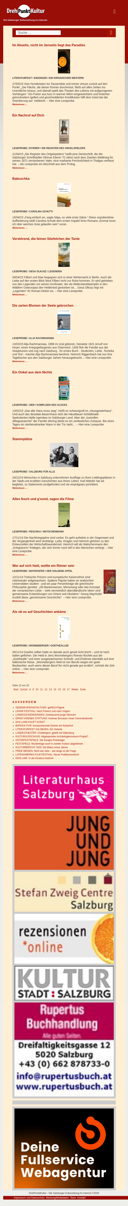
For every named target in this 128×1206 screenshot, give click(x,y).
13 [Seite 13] (50, 689)
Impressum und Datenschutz (29, 1197)
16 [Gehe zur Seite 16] (63, 689)
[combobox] (38, 32)
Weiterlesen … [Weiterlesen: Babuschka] (20, 228)
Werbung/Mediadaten (57, 1197)
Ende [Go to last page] (83, 689)
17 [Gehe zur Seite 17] (68, 689)
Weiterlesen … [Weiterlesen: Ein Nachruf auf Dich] (20, 168)
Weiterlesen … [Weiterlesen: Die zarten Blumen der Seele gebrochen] (20, 361)
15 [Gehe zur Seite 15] (59, 689)
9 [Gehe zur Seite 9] (33, 689)
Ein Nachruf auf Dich (28, 115)
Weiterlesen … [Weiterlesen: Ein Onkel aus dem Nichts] (20, 428)
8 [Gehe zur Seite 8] (30, 689)
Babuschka (21, 178)
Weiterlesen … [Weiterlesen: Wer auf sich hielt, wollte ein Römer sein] (20, 601)
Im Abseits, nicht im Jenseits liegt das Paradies (48, 45)
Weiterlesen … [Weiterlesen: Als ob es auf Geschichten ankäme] (20, 672)
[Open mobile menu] (111, 32)
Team (73, 1197)
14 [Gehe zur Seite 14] (54, 689)
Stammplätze (22, 439)
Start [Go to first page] (15, 689)
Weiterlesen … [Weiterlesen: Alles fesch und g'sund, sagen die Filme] (20, 555)
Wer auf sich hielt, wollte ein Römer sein (43, 565)
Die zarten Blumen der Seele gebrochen (43, 305)
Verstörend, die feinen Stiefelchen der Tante (46, 238)
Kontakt (81, 1197)
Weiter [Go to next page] (75, 689)
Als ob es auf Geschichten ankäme (39, 611)
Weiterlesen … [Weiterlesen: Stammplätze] (20, 488)
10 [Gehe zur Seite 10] (37, 689)
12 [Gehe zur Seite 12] (46, 689)
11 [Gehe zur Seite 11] (41, 689)
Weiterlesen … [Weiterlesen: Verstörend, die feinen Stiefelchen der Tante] (20, 294)
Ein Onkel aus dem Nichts (32, 372)
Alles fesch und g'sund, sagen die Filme (43, 499)
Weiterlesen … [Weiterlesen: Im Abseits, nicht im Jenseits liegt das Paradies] (20, 104)
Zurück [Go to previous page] (24, 689)
